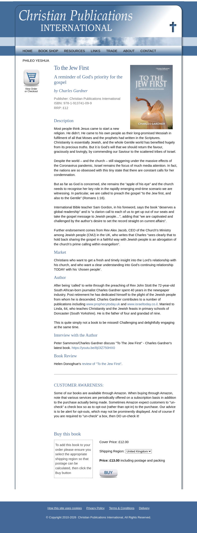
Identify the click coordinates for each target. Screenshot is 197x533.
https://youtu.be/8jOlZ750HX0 (93, 348)
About (129, 51)
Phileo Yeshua (36, 60)
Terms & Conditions (121, 508)
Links (95, 51)
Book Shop (48, 51)
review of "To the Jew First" (102, 364)
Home (28, 51)
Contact (148, 51)
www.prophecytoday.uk (103, 304)
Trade (112, 51)
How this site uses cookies (65, 508)
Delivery (144, 508)
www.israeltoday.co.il (142, 304)
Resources (74, 51)
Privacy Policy (95, 508)
